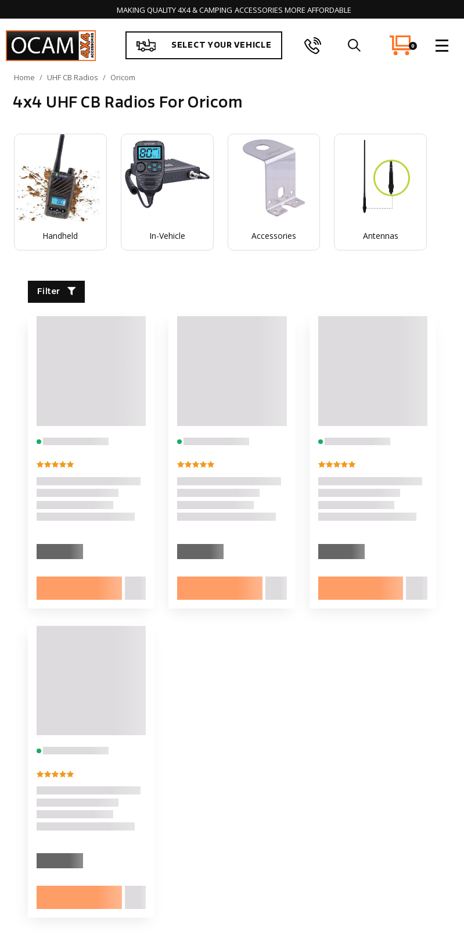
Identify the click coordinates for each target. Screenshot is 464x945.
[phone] (312, 45)
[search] (354, 45)
